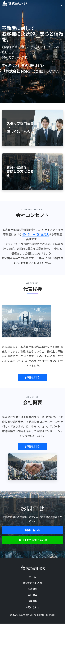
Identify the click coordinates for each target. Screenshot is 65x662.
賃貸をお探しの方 (32, 583)
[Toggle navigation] (61, 3)
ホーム (32, 577)
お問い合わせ (32, 530)
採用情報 (32, 601)
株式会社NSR (15, 4)
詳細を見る (32, 377)
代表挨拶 (32, 589)
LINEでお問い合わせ (32, 540)
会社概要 (32, 595)
